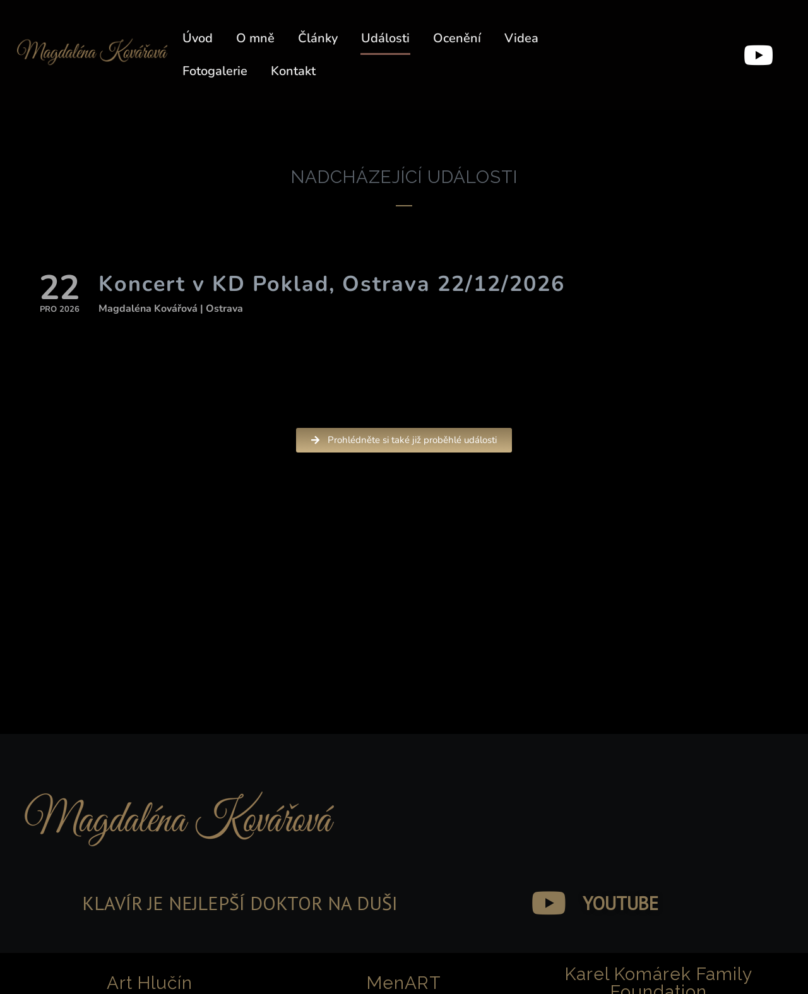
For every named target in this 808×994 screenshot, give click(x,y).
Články (318, 38)
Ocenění (457, 38)
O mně (255, 38)
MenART (404, 983)
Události (385, 38)
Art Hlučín (150, 983)
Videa (521, 38)
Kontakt (293, 71)
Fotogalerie (214, 71)
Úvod (197, 38)
